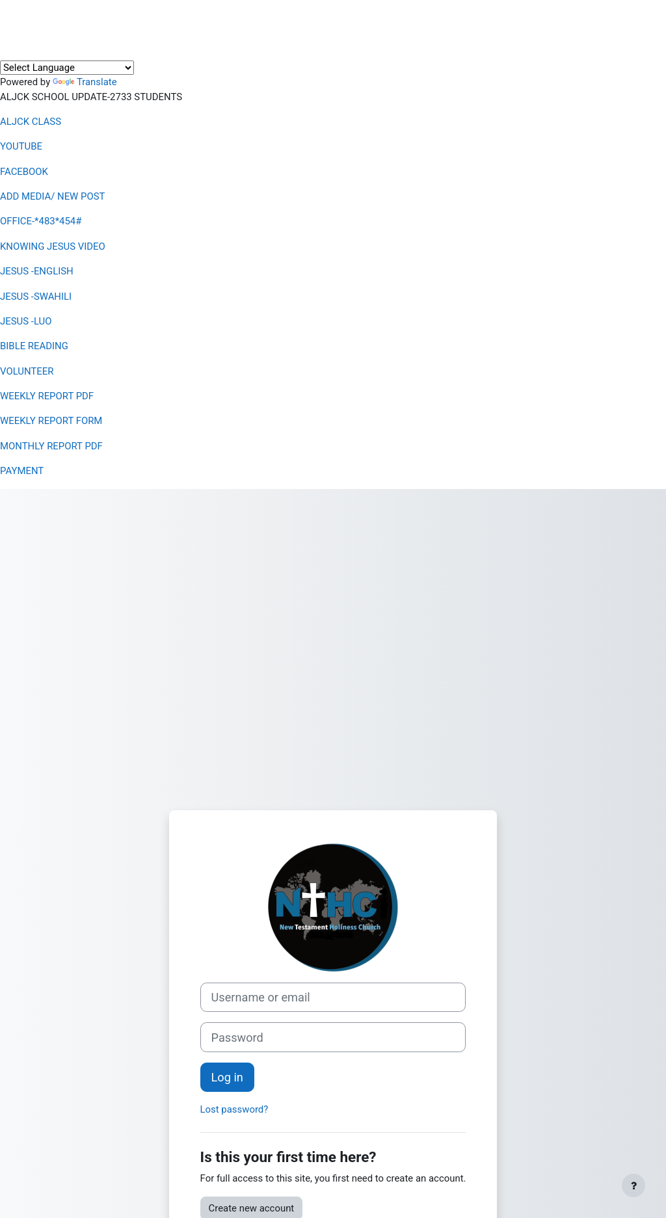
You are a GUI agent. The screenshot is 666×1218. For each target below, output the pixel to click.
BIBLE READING (34, 346)
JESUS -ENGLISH (36, 271)
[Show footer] (633, 1185)
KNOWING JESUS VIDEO (52, 246)
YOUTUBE (21, 146)
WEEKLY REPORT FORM (51, 421)
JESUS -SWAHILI (36, 296)
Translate (85, 82)
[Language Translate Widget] (67, 67)
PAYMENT (22, 471)
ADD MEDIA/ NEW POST (52, 196)
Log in (227, 1077)
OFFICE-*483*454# (40, 221)
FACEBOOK (24, 172)
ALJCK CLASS (30, 121)
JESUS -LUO (25, 321)
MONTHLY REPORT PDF (51, 446)
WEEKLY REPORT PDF (47, 396)
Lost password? (234, 1109)
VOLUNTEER (26, 371)
